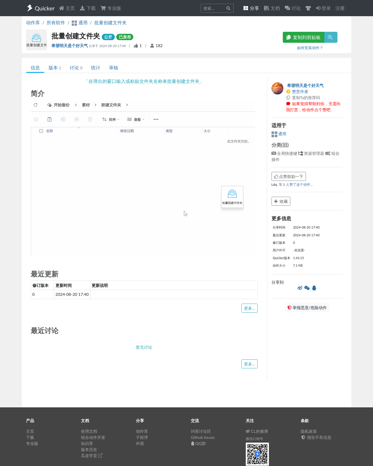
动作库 (33, 22)
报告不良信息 (316, 437)
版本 (55, 67)
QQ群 (198, 443)
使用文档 (89, 431)
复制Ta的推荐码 (303, 97)
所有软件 (56, 22)
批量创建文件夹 (110, 22)
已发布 (125, 36)
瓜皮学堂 (91, 455)
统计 (95, 67)
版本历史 (89, 449)
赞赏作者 (297, 91)
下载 (88, 8)
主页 (67, 8)
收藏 (281, 201)
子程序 (142, 437)
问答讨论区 (201, 431)
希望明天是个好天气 (70, 45)
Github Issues (203, 437)
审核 (113, 67)
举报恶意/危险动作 (307, 307)
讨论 (76, 67)
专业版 (110, 8)
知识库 (87, 443)
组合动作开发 (93, 437)
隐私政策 (309, 431)
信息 (35, 67)
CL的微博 (257, 431)
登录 (323, 8)
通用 (279, 133)
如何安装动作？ (310, 47)
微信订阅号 (254, 439)
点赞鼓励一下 (289, 176)
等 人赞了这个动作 (295, 184)
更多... (249, 308)
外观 (140, 443)
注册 (340, 8)
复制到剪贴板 (304, 37)
